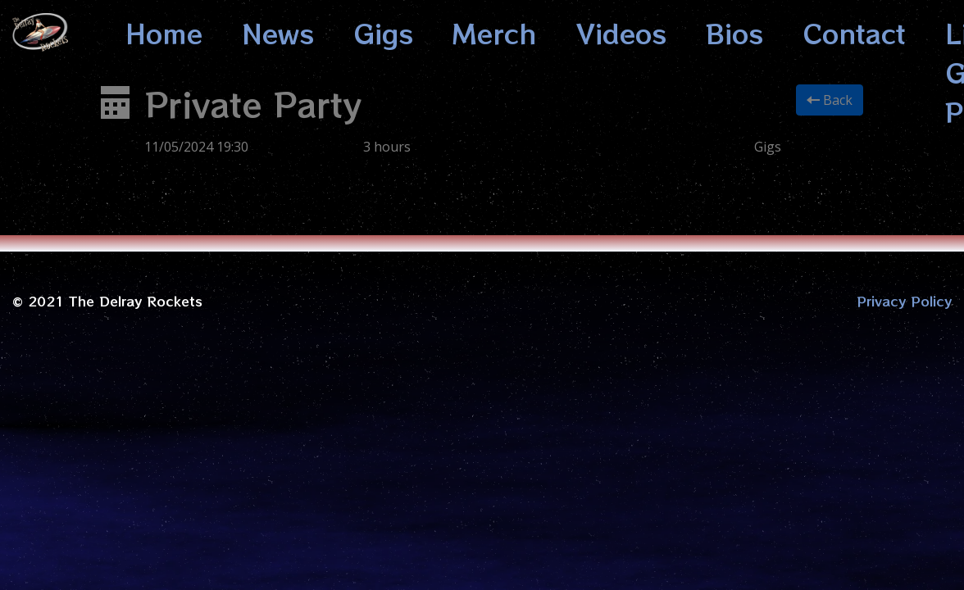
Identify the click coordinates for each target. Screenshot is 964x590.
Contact (854, 33)
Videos (621, 33)
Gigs (383, 33)
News (278, 33)
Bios (734, 33)
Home (163, 33)
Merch (494, 33)
